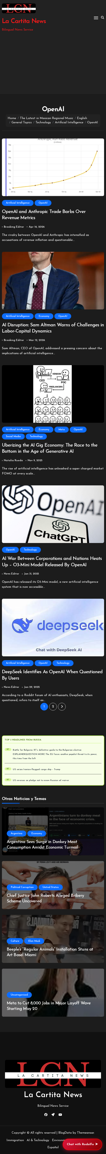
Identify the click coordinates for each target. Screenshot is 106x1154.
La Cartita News (24, 21)
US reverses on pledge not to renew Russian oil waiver (41, 780)
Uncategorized (19, 995)
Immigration (15, 1140)
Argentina (16, 833)
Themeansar (85, 1132)
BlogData (65, 1132)
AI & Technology (38, 1140)
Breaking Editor (14, 226)
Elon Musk (34, 941)
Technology (36, 436)
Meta (61, 429)
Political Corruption (22, 887)
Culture (15, 941)
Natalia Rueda (13, 460)
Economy (44, 316)
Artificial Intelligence (18, 203)
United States (51, 887)
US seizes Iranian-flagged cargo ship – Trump (36, 770)
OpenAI (43, 203)
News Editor (11, 573)
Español (53, 1147)
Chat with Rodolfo (82, 1144)
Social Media (13, 436)
